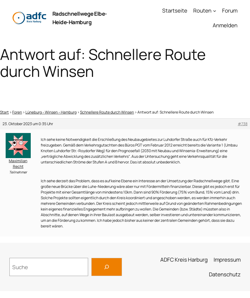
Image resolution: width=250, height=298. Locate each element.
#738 (242, 123)
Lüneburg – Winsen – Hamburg (51, 112)
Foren (17, 112)
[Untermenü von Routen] (214, 10)
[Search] (106, 267)
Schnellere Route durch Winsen (107, 112)
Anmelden (225, 25)
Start (4, 112)
